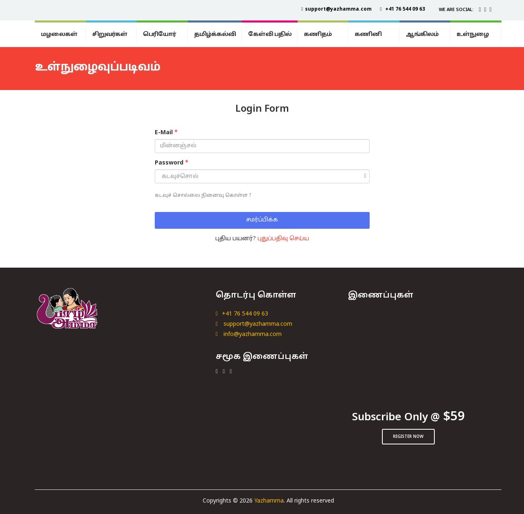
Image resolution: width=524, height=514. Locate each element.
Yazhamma (269, 501)
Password (171, 163)
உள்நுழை (472, 34)
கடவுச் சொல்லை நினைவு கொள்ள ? (203, 195)
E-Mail (166, 132)
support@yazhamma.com (254, 324)
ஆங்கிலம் (422, 34)
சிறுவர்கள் (109, 34)
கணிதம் (318, 34)
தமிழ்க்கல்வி (215, 34)
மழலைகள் (59, 34)
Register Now (408, 437)
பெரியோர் (159, 34)
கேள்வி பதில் (269, 34)
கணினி (368, 34)
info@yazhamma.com (249, 334)
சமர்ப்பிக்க (262, 219)
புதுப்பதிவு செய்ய (283, 238)
